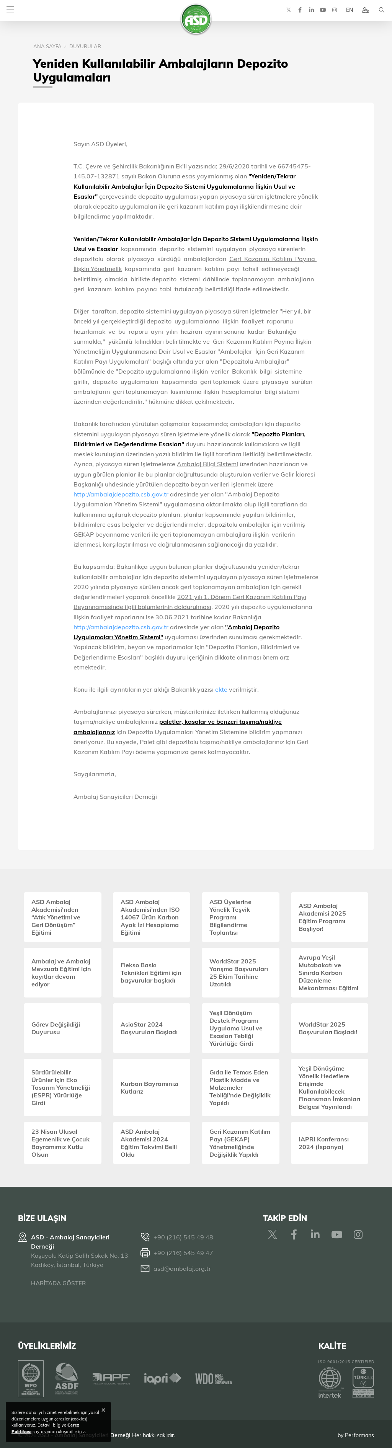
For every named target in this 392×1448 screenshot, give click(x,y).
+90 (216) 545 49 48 (183, 1237)
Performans (359, 1432)
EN (347, 11)
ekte (222, 689)
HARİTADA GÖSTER (58, 1283)
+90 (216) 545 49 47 (183, 1253)
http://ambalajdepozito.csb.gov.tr (121, 494)
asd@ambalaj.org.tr (182, 1268)
